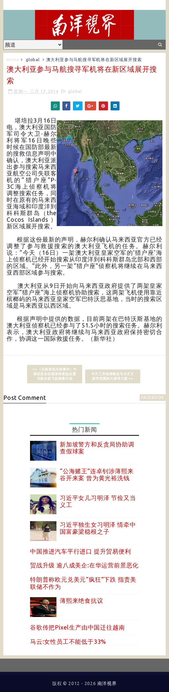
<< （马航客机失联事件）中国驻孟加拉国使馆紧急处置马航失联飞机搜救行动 (54, 373)
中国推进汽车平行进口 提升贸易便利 (80, 551)
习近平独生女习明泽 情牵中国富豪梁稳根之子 (98, 528)
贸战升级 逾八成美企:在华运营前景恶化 (84, 565)
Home (13, 59)
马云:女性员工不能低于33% (68, 641)
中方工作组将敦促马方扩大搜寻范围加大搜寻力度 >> (112, 376)
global (33, 59)
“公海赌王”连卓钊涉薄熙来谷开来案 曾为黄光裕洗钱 (96, 474)
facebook (152, 397)
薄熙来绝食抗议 (81, 600)
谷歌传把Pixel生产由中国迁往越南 (77, 627)
